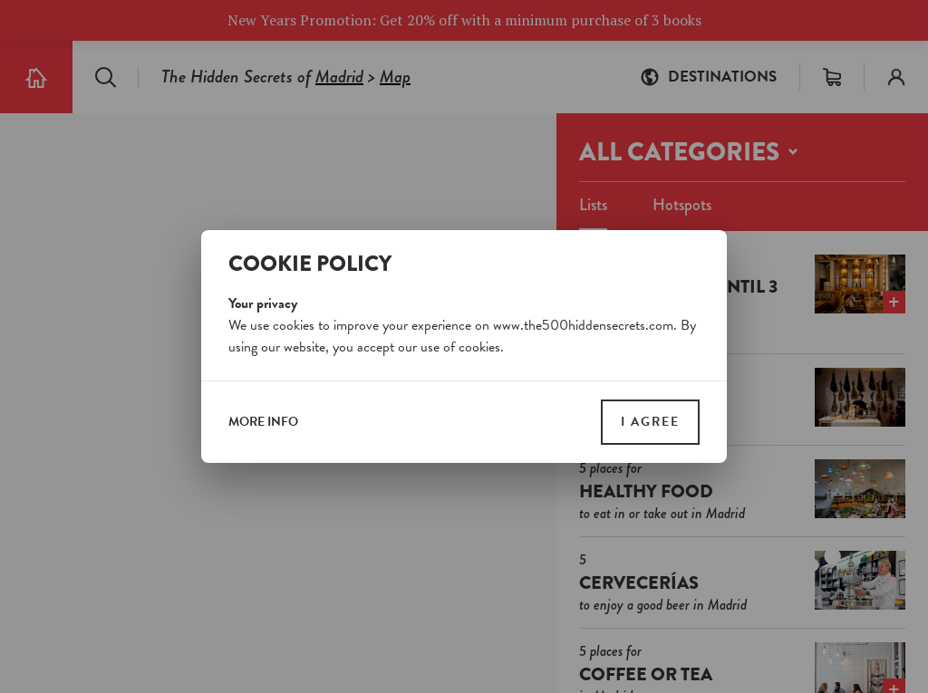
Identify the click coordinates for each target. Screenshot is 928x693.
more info (263, 422)
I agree (650, 421)
